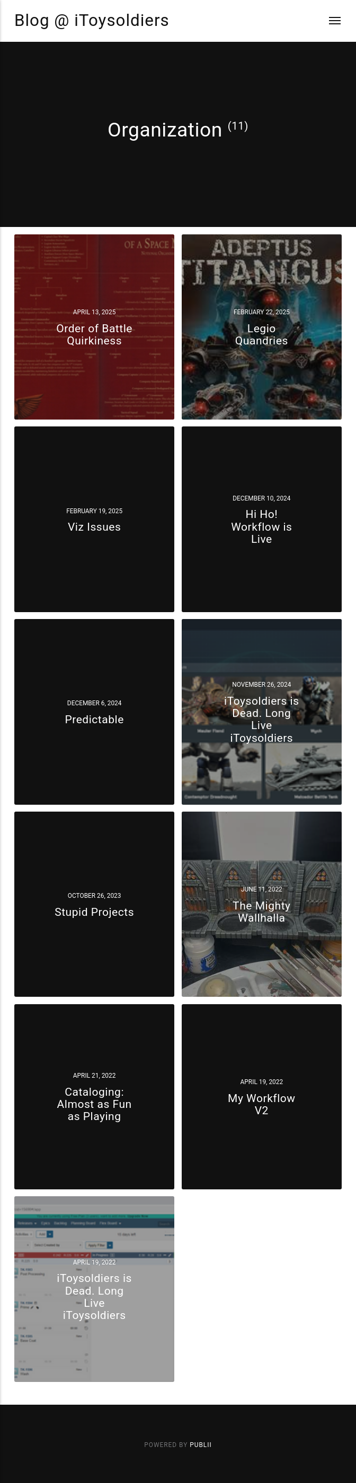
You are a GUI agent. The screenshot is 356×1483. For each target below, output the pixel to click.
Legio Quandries (261, 334)
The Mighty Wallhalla (261, 911)
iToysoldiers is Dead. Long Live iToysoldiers (261, 719)
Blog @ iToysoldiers (92, 20)
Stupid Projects (94, 911)
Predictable (94, 719)
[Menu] (328, 21)
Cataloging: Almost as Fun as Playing (94, 1104)
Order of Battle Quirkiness (94, 334)
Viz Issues (94, 526)
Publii (201, 1445)
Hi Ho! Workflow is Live (261, 526)
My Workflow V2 (262, 1104)
